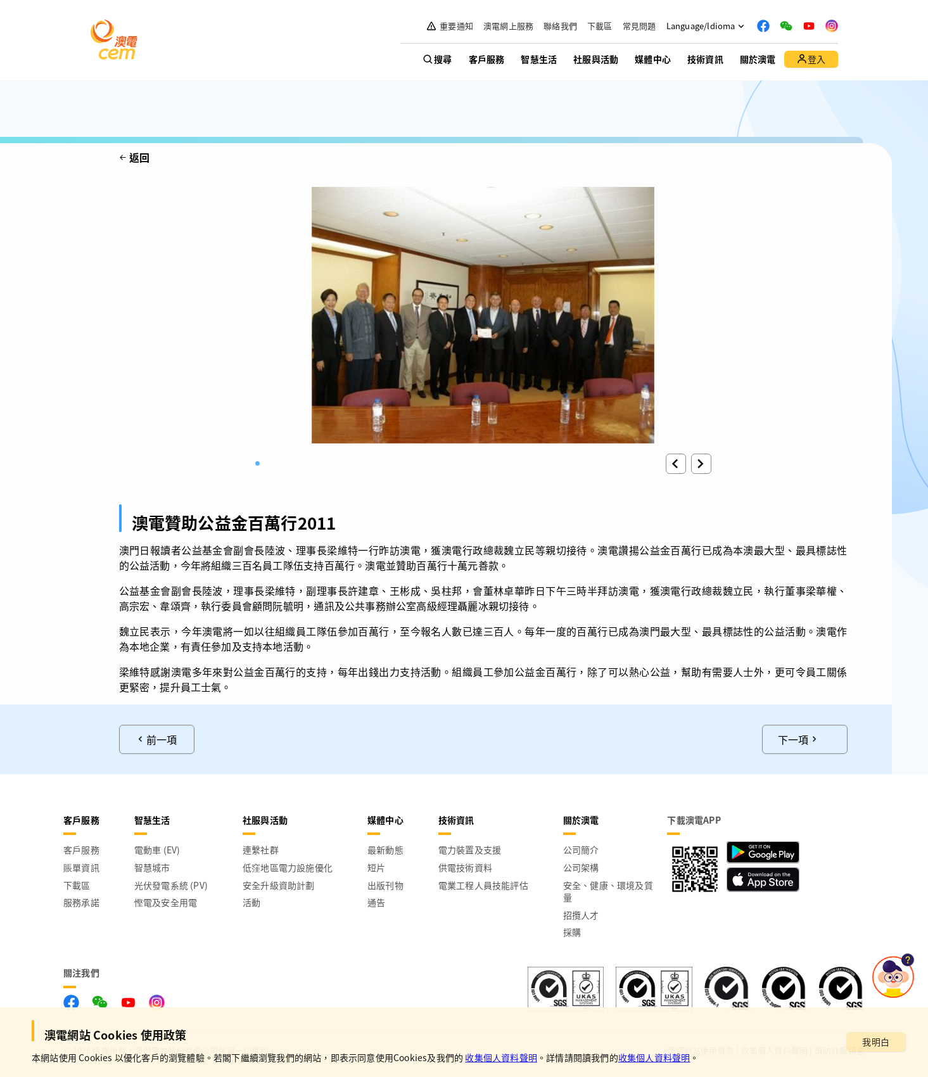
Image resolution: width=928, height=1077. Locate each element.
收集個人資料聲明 (501, 1057)
